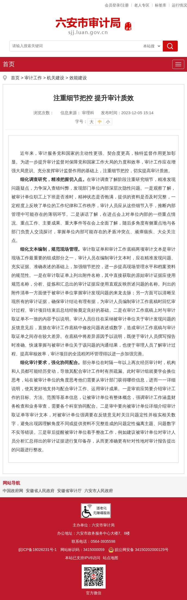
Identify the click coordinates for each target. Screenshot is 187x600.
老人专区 (141, 5)
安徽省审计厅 (69, 490)
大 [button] (92, 121)
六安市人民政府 (98, 490)
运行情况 (179, 5)
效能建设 (78, 77)
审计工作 (33, 77)
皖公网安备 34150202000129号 (138, 549)
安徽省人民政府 (40, 490)
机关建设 (55, 77)
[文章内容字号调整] (93, 121)
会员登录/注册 (117, 5)
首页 (9, 64)
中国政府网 (13, 490)
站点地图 (110, 558)
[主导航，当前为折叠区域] (178, 64)
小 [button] (108, 121)
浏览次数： (43, 112)
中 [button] (100, 121)
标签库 (160, 5)
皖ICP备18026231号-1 (38, 549)
